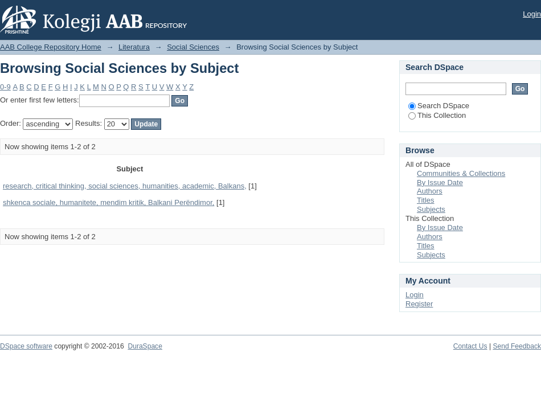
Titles (426, 200)
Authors (429, 191)
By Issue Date (440, 182)
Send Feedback (517, 346)
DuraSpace (145, 346)
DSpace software (26, 346)
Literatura (134, 47)
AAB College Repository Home (50, 47)
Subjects (431, 209)
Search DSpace (438, 105)
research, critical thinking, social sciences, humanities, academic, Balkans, (125, 186)
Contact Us (470, 346)
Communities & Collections (461, 173)
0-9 (5, 87)
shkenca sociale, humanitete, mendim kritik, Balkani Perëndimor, (108, 202)
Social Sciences (193, 47)
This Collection (437, 115)
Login (532, 14)
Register (419, 304)
